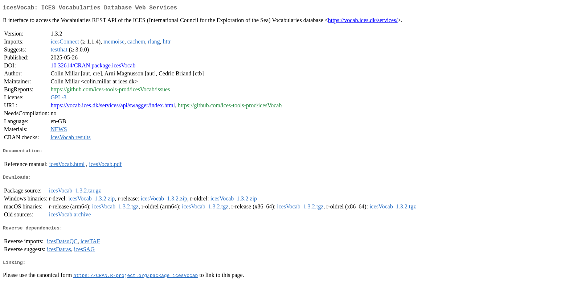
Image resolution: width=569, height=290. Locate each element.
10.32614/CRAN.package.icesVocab (92, 67)
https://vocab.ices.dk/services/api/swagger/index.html (112, 107)
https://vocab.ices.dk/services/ (363, 21)
